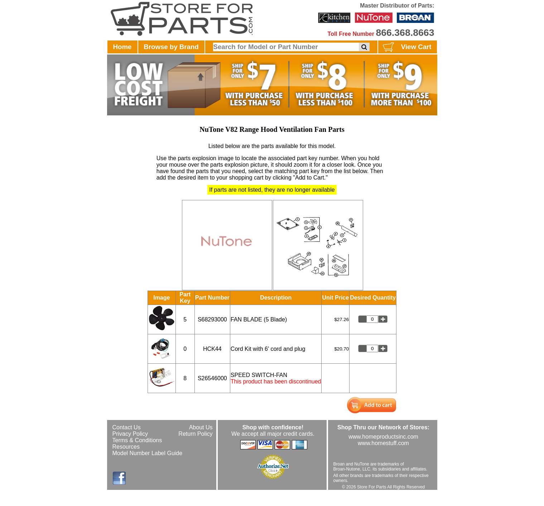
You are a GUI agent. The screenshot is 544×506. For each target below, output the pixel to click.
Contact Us (126, 427)
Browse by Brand (171, 47)
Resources (126, 447)
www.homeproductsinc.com (383, 437)
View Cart (406, 47)
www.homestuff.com (383, 443)
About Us (201, 427)
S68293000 (212, 319)
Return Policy (195, 434)
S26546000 (212, 378)
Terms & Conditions (137, 440)
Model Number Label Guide (147, 453)
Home (122, 47)
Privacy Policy (130, 434)
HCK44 (212, 349)
